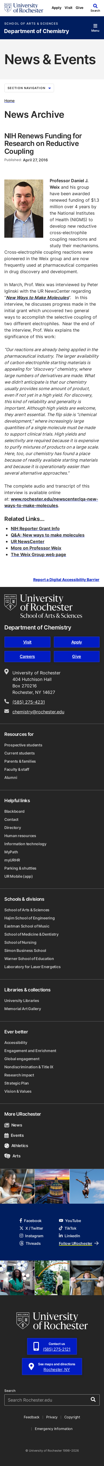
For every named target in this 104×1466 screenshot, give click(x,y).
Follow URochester (78, 1243)
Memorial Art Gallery (22, 1008)
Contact (11, 819)
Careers (27, 656)
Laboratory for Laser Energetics (32, 966)
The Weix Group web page (38, 554)
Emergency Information (54, 1428)
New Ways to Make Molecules (37, 298)
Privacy (52, 1417)
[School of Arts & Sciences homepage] (43, 606)
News (13, 1125)
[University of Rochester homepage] (23, 7)
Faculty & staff (16, 769)
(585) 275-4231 (28, 702)
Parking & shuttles (20, 868)
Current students (19, 753)
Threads (30, 1243)
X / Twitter (31, 1228)
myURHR (12, 860)
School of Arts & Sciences (31, 24)
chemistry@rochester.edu (38, 712)
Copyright (72, 1417)
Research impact (19, 1075)
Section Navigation (29, 88)
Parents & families (20, 761)
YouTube (70, 1220)
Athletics (16, 1145)
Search (9, 1390)
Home (9, 100)
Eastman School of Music (26, 926)
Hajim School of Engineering (29, 917)
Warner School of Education (29, 958)
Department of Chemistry (36, 31)
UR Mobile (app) (18, 876)
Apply (57, 7)
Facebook (30, 1220)
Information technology (25, 843)
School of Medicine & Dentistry (31, 934)
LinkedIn (69, 1235)
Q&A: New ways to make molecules (48, 535)
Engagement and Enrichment (30, 1050)
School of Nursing (20, 942)
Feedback (31, 1417)
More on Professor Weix (36, 548)
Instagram (31, 1235)
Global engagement (21, 1058)
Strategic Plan (16, 1083)
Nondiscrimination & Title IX (28, 1066)
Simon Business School (25, 950)
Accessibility (15, 1042)
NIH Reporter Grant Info (35, 528)
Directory (12, 827)
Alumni (10, 777)
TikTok (67, 1228)
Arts (12, 1156)
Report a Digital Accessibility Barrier (66, 579)
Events (14, 1135)
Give (79, 7)
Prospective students (23, 744)
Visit (68, 7)
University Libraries (21, 1000)
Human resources (20, 835)
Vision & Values (18, 1091)
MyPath (11, 851)
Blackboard (14, 811)
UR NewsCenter (27, 541)
